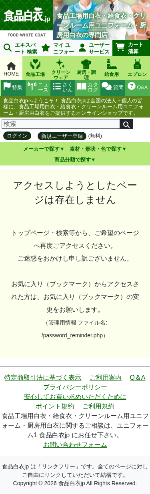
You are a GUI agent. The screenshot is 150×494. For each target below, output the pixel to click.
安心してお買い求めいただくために (75, 396)
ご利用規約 (98, 406)
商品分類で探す (72, 160)
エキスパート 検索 (20, 48)
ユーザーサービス (94, 48)
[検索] (61, 124)
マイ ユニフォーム (56, 49)
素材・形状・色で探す (96, 149)
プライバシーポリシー (75, 387)
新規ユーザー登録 (62, 136)
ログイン (17, 136)
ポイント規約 (55, 406)
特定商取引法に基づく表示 (42, 377)
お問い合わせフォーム (75, 444)
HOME (11, 69)
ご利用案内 (106, 377)
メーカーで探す (41, 149)
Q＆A (137, 377)
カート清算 (130, 48)
